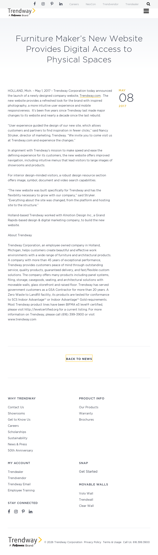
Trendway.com (90, 96)
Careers (74, 4)
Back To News (79, 359)
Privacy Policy (92, 542)
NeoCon (91, 4)
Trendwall (86, 500)
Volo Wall (86, 493)
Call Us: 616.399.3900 (136, 542)
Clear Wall (86, 506)
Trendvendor (110, 4)
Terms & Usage (112, 542)
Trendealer (132, 4)
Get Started (88, 471)
